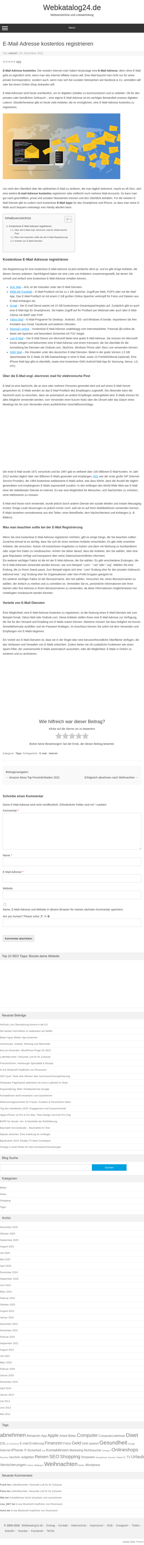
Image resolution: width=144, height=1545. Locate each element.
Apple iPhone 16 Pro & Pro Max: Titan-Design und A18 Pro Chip (35, 1114)
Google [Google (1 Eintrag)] (131, 1444)
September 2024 (9, 1278)
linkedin (9, 1530)
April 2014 (5, 1388)
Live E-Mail (16, 338)
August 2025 (7, 1246)
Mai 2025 (5, 1259)
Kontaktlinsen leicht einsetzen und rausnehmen (26, 1095)
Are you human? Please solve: (72, 921)
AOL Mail (15, 287)
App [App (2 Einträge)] (44, 1435)
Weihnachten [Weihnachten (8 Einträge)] (61, 1464)
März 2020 (6, 1362)
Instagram (122, 1525)
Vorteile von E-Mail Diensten (28, 241)
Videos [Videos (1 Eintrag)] (30, 1465)
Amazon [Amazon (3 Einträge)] (34, 1436)
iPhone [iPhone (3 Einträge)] (17, 1450)
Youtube (23, 1530)
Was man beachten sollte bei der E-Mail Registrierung (41, 237)
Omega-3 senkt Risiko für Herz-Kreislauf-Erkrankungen (30, 1147)
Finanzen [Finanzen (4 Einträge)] (53, 1443)
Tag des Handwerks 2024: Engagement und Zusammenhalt (33, 1108)
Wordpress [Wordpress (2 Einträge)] (92, 1465)
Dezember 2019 (9, 1381)
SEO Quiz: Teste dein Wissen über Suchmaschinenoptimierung (35, 1076)
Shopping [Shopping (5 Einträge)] (70, 1456)
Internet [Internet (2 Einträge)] (5, 1450)
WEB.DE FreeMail (21, 291)
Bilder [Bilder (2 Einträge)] (72, 1435)
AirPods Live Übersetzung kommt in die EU (24, 1024)
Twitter (136, 1525)
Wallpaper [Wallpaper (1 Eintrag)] (38, 1465)
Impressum (96, 1525)
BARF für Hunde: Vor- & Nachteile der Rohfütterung (28, 1121)
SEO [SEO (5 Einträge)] (54, 1456)
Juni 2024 (5, 1285)
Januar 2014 (7, 1394)
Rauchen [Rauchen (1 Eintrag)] (4, 1457)
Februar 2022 (7, 1336)
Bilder (3, 1187)
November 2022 (9, 1330)
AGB (110, 1525)
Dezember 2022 (9, 1323)
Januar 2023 (7, 1317)
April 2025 (5, 1265)
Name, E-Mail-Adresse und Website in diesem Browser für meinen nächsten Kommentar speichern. (63, 909)
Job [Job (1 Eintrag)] (43, 1450)
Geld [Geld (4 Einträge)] (76, 1443)
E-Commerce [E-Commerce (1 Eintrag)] (13, 1444)
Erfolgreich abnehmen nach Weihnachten (111, 777)
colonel (12, 53)
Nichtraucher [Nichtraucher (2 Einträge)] (92, 1450)
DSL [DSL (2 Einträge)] (3, 1443)
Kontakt (63, 1525)
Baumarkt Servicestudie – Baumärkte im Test (25, 1127)
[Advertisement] (72, 438)
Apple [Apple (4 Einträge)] (53, 1435)
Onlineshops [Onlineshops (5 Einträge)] (125, 1449)
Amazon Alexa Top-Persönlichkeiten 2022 (33, 777)
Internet (53, 753)
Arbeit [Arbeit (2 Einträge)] (63, 1435)
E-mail (43, 753)
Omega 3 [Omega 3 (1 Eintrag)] (106, 1450)
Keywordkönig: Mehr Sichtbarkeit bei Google (24, 1089)
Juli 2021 (5, 1356)
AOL (96, 476)
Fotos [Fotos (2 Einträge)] (67, 1443)
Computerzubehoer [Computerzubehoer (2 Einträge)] (112, 1435)
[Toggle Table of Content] (66, 219)
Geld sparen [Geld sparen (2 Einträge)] (90, 1443)
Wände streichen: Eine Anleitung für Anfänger (25, 1134)
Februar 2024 (7, 1298)
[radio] (58, 737)
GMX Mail (16, 352)
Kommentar (11, 810)
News (3, 1194)
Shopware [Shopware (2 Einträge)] (88, 1457)
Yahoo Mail (16, 319)
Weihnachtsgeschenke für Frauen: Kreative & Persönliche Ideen (35, 1102)
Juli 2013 (5, 1401)
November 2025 (9, 1227)
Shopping (5, 1200)
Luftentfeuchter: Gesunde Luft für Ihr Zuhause (25, 1056)
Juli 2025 (5, 1252)
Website (8, 888)
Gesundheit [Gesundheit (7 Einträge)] (113, 1443)
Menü (72, 28)
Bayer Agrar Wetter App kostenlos (18, 1037)
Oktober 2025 (7, 1233)
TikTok (50, 1530)
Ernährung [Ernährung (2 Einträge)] (36, 1443)
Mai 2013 (5, 1414)
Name (7, 855)
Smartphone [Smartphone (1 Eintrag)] (101, 1457)
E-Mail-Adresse (13, 871)
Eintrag (50, 1525)
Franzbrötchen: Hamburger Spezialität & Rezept (26, 1063)
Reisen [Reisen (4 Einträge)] (41, 1456)
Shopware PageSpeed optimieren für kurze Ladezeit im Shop (34, 1082)
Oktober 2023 (7, 1304)
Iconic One (129, 1541)
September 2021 (9, 1343)
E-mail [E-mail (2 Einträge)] (24, 1443)
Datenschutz (78, 1525)
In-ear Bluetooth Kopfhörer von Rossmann (23, 1069)
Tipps (18, 753)
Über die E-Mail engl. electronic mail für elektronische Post (40, 232)
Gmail (13, 305)
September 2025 (9, 1240)
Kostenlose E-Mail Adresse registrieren (30, 226)
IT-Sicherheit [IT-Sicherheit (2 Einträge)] (32, 1450)
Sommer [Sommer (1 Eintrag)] (112, 1457)
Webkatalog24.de (72, 7)
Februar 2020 (7, 1368)
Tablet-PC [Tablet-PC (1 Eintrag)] (121, 1457)
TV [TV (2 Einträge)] (128, 1457)
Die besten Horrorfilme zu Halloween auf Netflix (26, 1031)
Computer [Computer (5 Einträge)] (87, 1435)
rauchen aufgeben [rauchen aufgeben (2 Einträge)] (21, 1457)
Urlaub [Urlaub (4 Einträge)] (137, 1456)
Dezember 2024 (9, 1272)
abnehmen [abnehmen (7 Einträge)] (13, 1435)
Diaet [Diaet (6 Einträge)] (132, 1435)
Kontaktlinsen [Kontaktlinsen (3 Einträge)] (57, 1450)
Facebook (37, 1530)
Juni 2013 (5, 1407)
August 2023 (7, 1311)
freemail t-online (19, 328)
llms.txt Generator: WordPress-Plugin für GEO (25, 1050)
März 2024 (6, 1291)
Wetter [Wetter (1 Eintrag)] (81, 1465)
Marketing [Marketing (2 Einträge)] (76, 1450)
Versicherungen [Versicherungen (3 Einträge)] (13, 1465)
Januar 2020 (7, 1375)
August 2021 (7, 1349)
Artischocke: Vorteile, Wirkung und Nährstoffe (25, 1043)
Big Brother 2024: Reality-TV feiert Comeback (25, 1140)
